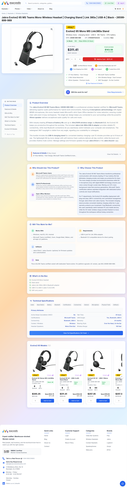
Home (3, 13)
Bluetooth (57, 304)
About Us (41, 9)
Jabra (109, 439)
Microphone (95, 304)
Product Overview (11, 105)
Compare (50, 375)
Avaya (109, 446)
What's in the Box (10, 121)
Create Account (70, 439)
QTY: (67, 59)
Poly (108, 435)
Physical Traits (106, 304)
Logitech (109, 443)
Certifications (67, 304)
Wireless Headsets (22, 13)
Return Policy (69, 443)
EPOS (109, 450)
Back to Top (9, 134)
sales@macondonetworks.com (16, 464)
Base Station (40, 304)
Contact (46, 446)
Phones (18, 9)
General (86, 304)
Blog (50, 9)
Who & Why (8, 113)
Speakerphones (91, 446)
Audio (32, 304)
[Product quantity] (75, 59)
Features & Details (10, 109)
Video (29, 9)
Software (115, 304)
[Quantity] (36, 401)
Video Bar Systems (92, 435)
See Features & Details (95, 83)
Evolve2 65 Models (11, 129)
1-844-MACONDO (29, 458)
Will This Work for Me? (12, 117)
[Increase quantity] (79, 59)
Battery (49, 304)
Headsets (5, 9)
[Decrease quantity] (71, 59)
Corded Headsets (91, 443)
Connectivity (77, 304)
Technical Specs (10, 125)
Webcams (89, 450)
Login (67, 435)
